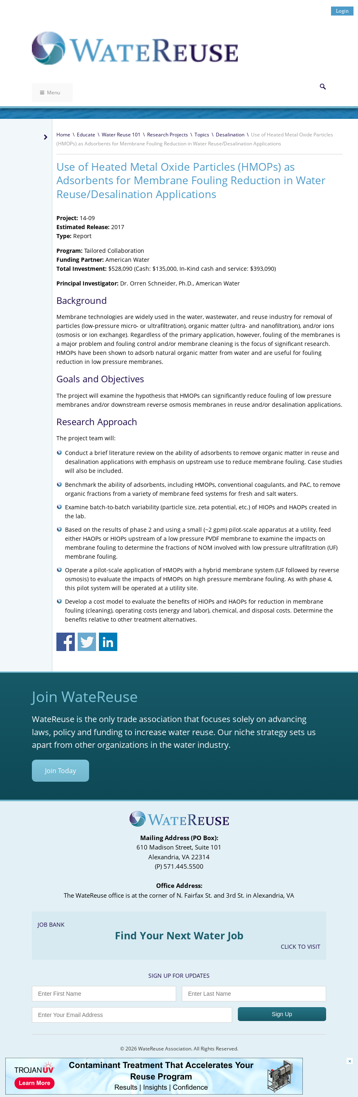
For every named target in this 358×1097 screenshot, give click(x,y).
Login (342, 11)
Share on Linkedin (108, 642)
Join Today (60, 770)
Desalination (230, 134)
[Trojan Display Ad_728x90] (154, 1092)
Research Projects (167, 134)
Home (63, 134)
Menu (50, 92)
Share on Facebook (65, 642)
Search (323, 86)
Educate (86, 134)
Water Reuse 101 (121, 134)
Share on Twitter (87, 642)
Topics (202, 134)
